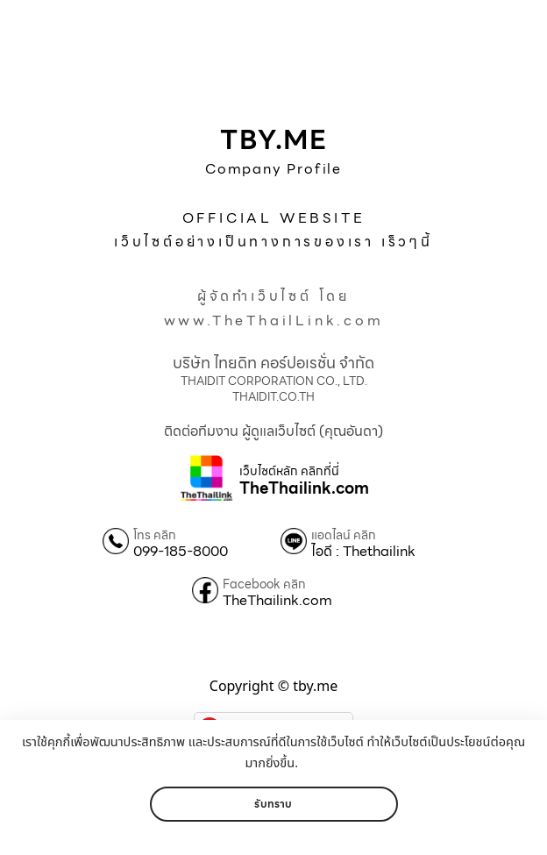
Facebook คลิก (264, 584)
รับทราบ (273, 803)
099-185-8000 (180, 552)
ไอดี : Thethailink (363, 552)
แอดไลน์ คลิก (343, 535)
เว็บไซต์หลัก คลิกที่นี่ (289, 471)
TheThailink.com (304, 488)
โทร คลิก (154, 535)
